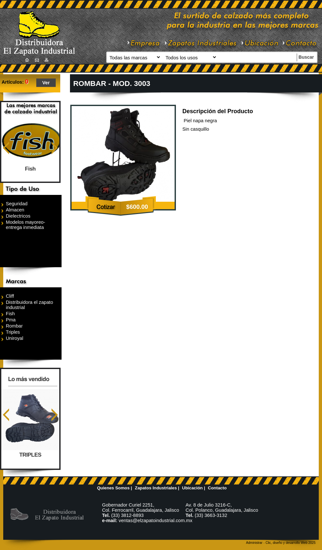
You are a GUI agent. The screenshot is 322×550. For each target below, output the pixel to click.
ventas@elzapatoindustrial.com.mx (155, 520)
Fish (30, 169)
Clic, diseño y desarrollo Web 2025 (291, 542)
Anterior (6, 148)
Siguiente (55, 148)
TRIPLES (30, 455)
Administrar (254, 542)
